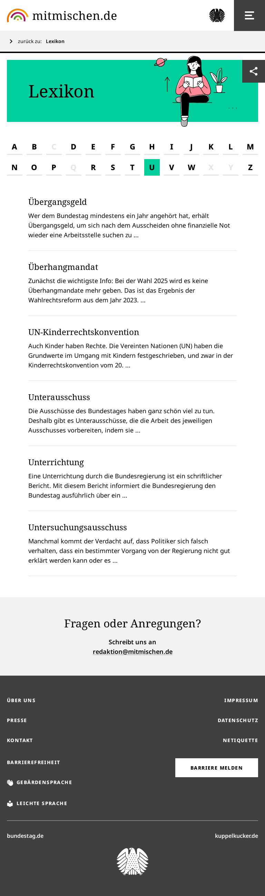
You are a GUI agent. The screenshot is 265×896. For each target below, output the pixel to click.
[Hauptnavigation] (249, 15)
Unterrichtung (56, 462)
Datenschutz (238, 720)
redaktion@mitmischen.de (133, 651)
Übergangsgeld (57, 201)
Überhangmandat (63, 266)
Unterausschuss (59, 397)
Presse (17, 720)
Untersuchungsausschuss (77, 527)
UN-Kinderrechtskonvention (83, 331)
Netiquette (240, 740)
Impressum (241, 700)
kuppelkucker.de (236, 835)
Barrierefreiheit (33, 762)
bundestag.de (25, 835)
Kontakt (20, 740)
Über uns (21, 700)
